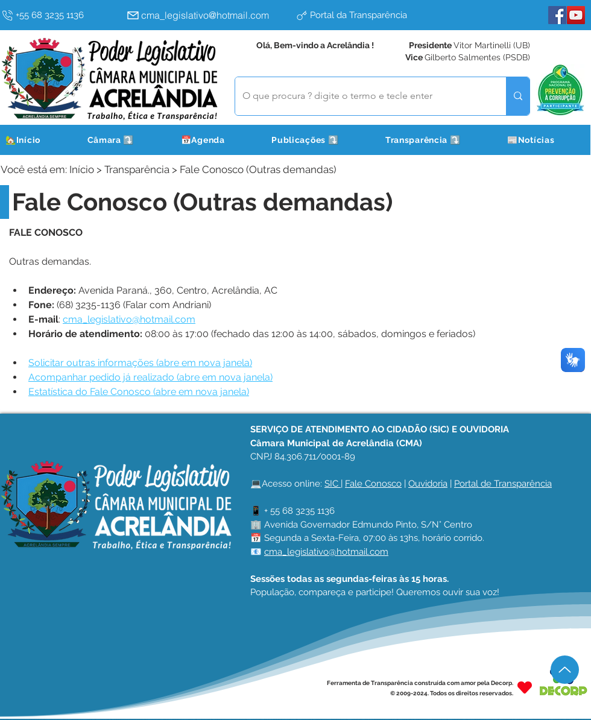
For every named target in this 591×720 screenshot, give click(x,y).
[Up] (565, 669)
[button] (125, 140)
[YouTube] (576, 15)
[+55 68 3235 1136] (61, 15)
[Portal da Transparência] (377, 15)
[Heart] (525, 688)
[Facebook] (557, 15)
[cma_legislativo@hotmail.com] (208, 15)
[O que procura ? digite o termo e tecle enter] (361, 96)
